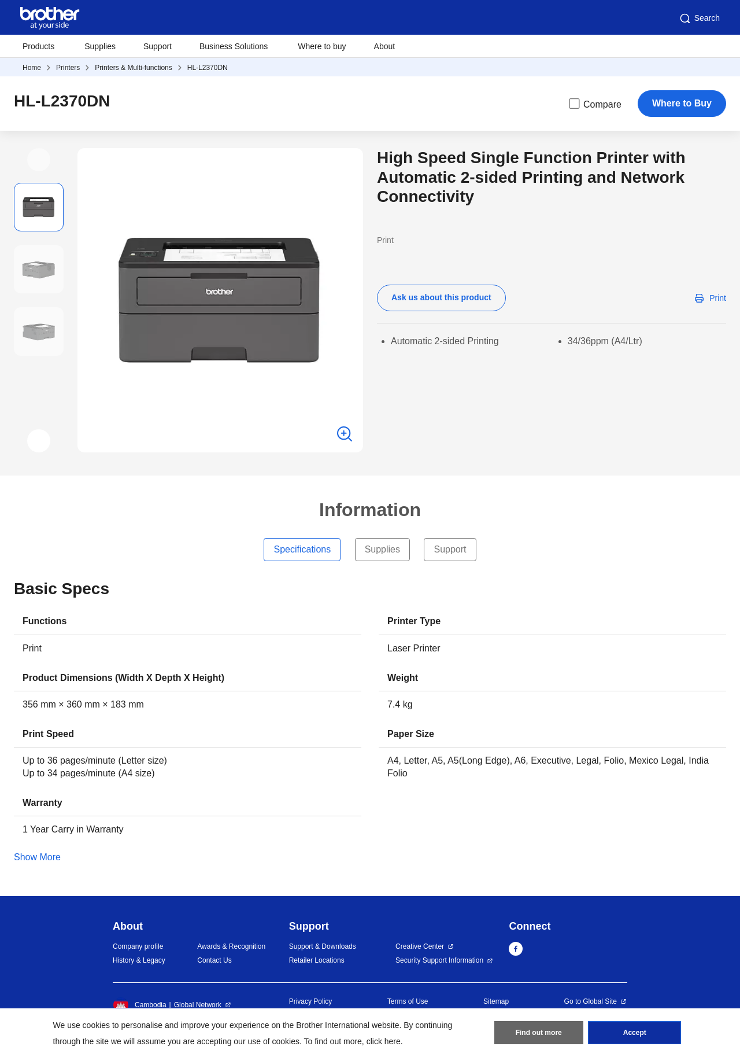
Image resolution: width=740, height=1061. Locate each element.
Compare (594, 103)
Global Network (197, 1005)
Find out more (539, 1033)
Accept (634, 1033)
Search (699, 18)
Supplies (100, 46)
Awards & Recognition (231, 946)
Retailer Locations (317, 960)
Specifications (302, 549)
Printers (68, 68)
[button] (38, 159)
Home (32, 68)
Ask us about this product (441, 297)
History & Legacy (139, 960)
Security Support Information (439, 960)
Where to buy (322, 46)
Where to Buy (682, 103)
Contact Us (214, 960)
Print (717, 298)
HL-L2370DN (207, 68)
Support (157, 46)
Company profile (138, 946)
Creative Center (419, 946)
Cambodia (139, 1005)
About (384, 46)
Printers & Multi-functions (133, 68)
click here (384, 1041)
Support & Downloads (322, 946)
